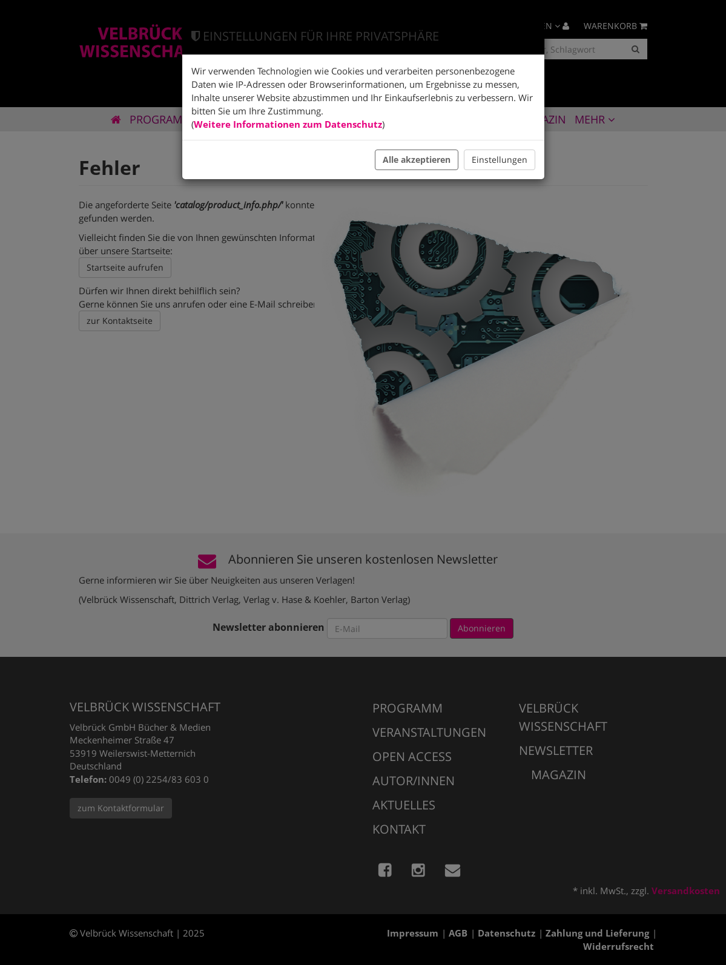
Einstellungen (499, 159)
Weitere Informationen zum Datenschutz (288, 124)
